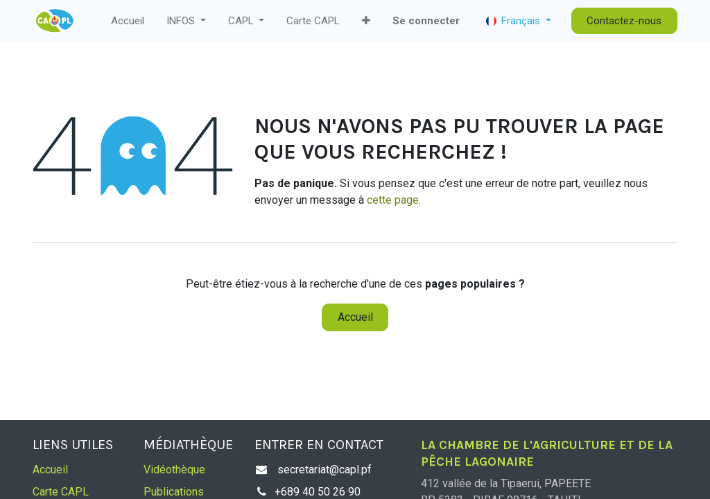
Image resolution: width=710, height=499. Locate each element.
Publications (174, 491)
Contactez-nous (624, 21)
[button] (366, 21)
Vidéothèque (174, 469)
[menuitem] (127, 21)
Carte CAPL (61, 491)
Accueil (355, 317)
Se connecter (426, 21)
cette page (393, 200)
